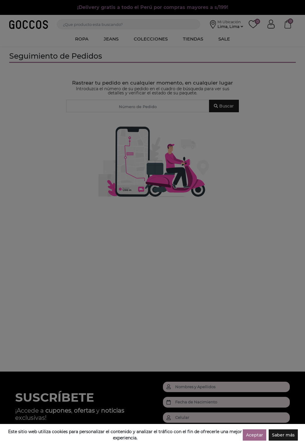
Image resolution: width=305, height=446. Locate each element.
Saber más (283, 435)
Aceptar (254, 435)
